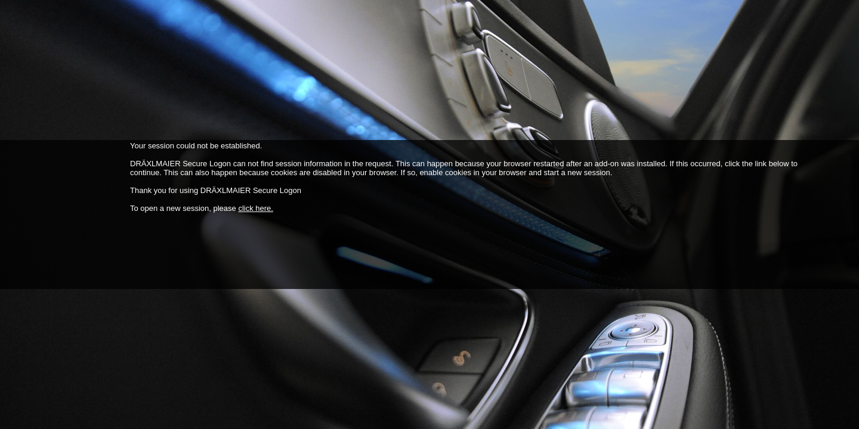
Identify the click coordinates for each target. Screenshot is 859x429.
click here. (255, 208)
